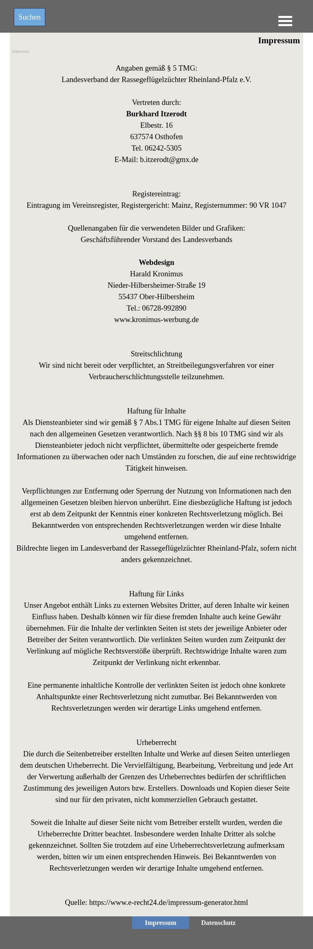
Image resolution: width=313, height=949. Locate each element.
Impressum (20, 51)
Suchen (29, 17)
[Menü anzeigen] (285, 20)
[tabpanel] (156, 485)
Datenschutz (218, 922)
